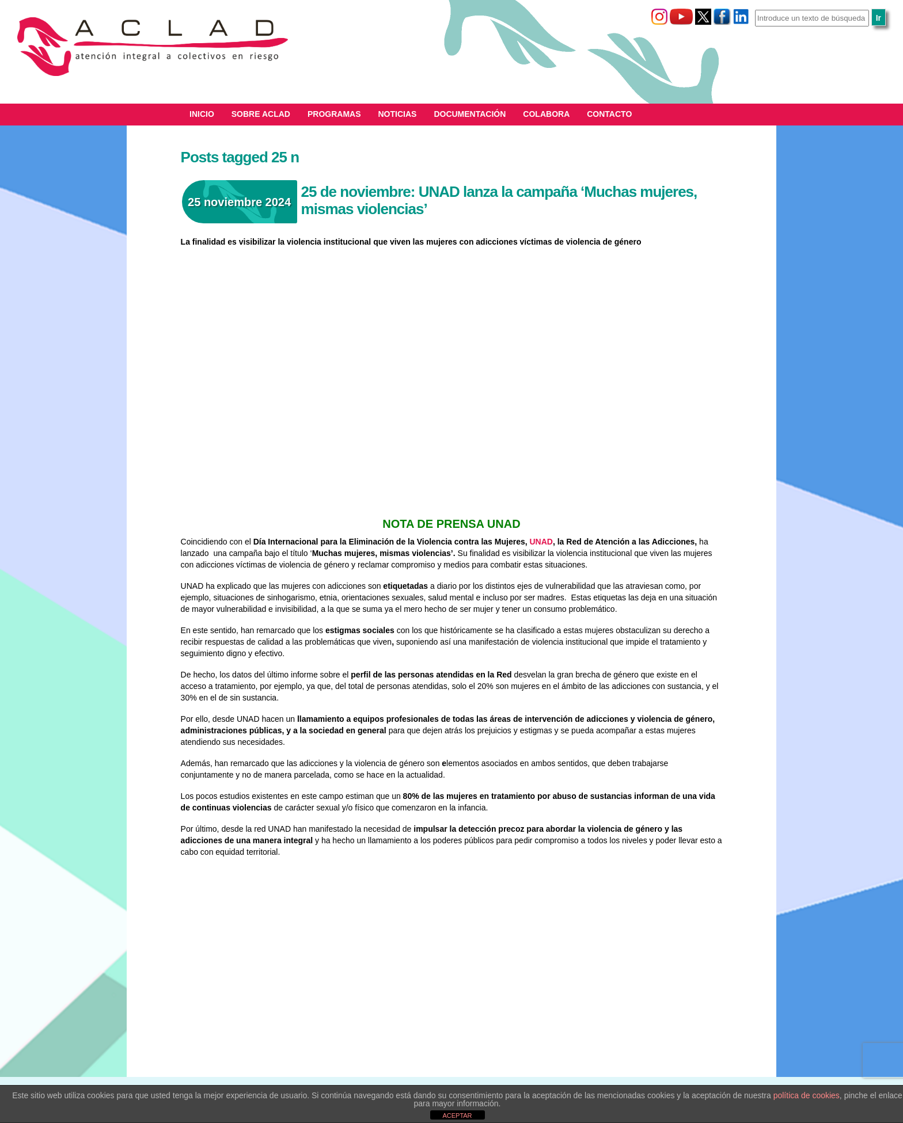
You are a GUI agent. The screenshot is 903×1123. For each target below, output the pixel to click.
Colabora (546, 114)
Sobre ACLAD (261, 114)
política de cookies (806, 1095)
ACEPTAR (457, 1115)
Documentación (470, 114)
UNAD (540, 541)
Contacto (609, 114)
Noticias (397, 114)
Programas (334, 114)
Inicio (201, 114)
